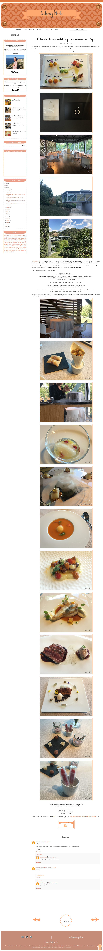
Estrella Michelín (18, 241)
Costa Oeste (17, 238)
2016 (6, 187)
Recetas (5, 249)
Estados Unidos (11, 240)
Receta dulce (15, 247)
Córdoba (5, 238)
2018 (6, 183)
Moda (22, 244)
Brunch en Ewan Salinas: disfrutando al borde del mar (18, 124)
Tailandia (22, 250)
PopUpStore (6, 247)
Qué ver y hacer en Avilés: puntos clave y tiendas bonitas (19, 108)
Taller (25, 250)
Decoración (13, 239)
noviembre (8, 191)
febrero (8, 220)
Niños (11, 245)
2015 (6, 224)
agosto (7, 209)
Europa (24, 241)
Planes (21, 245)
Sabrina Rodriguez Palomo (41, 867)
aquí (54, 816)
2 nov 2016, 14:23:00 (52, 867)
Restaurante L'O (36, 261)
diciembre (8, 189)
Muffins (25, 244)
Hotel (23, 242)
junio (7, 213)
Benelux (24, 235)
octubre (8, 192)
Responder (38, 851)
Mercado (18, 244)
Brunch (12, 236)
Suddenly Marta (43, 857)
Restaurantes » (28, 29)
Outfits (13, 245)
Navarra (5, 245)
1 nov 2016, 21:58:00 (53, 857)
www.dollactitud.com (40, 875)
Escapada (24, 239)
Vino (10, 251)
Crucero (5, 239)
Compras (24, 236)
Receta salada (22, 247)
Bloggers (6, 236)
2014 (6, 226)
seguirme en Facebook (91, 816)
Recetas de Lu (11, 249)
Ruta (4, 250)
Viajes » (49, 29)
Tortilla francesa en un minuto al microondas (19, 132)
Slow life (9, 250)
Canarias (15, 236)
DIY (22, 239)
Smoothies (13, 250)
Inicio (18, 29)
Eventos (6, 242)
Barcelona (18, 235)
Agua (5, 235)
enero (7, 222)
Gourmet (15, 242)
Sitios (7, 250)
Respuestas (39, 854)
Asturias (14, 235)
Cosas (9, 238)
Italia (25, 242)
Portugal (10, 247)
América (7, 235)
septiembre (8, 207)
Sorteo (16, 250)
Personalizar (17, 245)
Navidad (8, 245)
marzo (7, 218)
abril (7, 216)
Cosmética (12, 238)
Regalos (16, 249)
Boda (9, 236)
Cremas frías (23, 238)
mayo (7, 214)
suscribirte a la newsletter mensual (77, 816)
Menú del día (14, 244)
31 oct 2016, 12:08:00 (46, 841)
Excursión (10, 242)
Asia (10, 235)
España (5, 241)
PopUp (25, 245)
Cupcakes (8, 239)
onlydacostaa (38, 841)
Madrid (6, 244)
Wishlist (12, 251)
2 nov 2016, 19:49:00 (53, 882)
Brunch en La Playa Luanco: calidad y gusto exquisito (18, 116)
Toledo (5, 251)
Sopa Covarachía (16, 99)
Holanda (19, 242)
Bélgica (21, 235)
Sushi (19, 250)
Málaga (10, 244)
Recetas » (40, 29)
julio (7, 211)
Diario (19, 239)
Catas (21, 236)
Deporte (16, 239)
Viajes (7, 251)
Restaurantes (22, 249)
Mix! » (57, 29)
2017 (6, 185)
